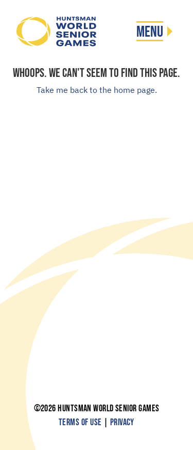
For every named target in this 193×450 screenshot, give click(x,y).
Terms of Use (80, 422)
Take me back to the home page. (97, 90)
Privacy (122, 422)
